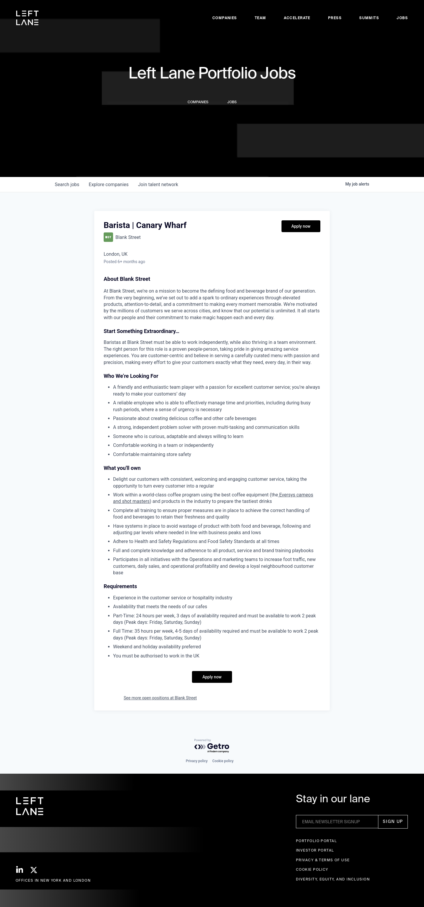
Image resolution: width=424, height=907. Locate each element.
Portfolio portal (316, 841)
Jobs (402, 18)
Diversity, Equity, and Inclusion (333, 879)
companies (108, 184)
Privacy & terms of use (323, 860)
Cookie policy (222, 761)
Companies (224, 18)
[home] (27, 18)
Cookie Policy (312, 869)
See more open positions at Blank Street (160, 698)
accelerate (297, 18)
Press (335, 18)
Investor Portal (315, 850)
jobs (67, 184)
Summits (369, 18)
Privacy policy (197, 761)
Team (260, 18)
